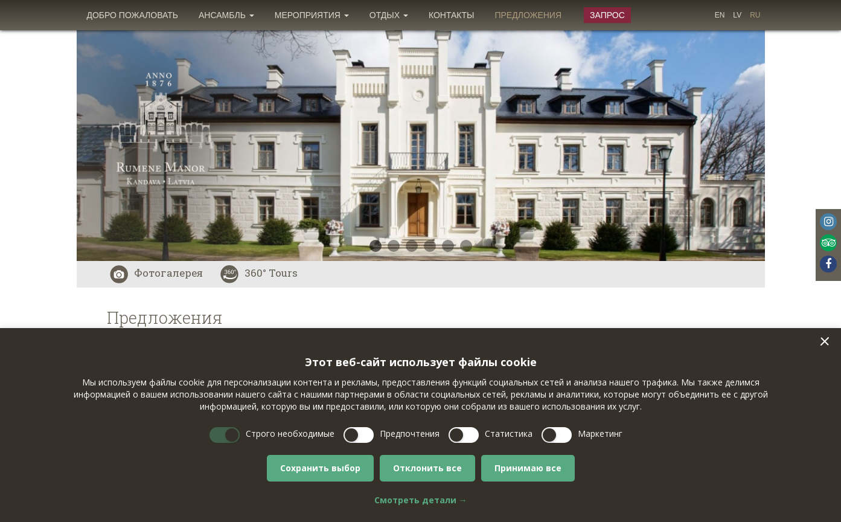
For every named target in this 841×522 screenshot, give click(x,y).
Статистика (508, 433)
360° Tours (259, 273)
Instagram (828, 221)
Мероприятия (312, 15)
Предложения (527, 15)
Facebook (828, 264)
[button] (824, 341)
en (720, 15)
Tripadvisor (828, 242)
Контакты (452, 15)
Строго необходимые (290, 433)
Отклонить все (427, 468)
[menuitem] (133, 15)
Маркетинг (600, 433)
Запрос (607, 15)
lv (737, 15)
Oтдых (388, 15)
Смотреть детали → (420, 500)
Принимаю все (527, 468)
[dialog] (420, 425)
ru (755, 15)
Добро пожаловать (133, 15)
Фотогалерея (156, 273)
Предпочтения (410, 433)
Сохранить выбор (320, 468)
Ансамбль (226, 15)
